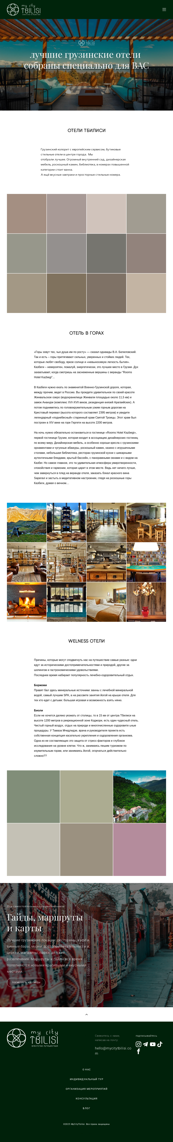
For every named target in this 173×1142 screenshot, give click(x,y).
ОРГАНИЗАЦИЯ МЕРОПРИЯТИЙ (86, 1089)
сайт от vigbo (86, 1134)
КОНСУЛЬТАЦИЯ (87, 1098)
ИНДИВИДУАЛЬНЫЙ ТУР (86, 1079)
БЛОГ (86, 1108)
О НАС (87, 1069)
